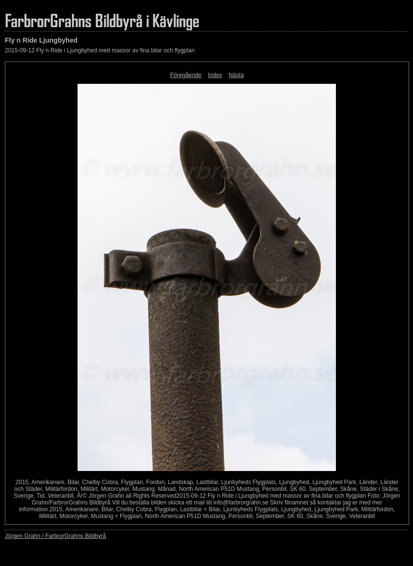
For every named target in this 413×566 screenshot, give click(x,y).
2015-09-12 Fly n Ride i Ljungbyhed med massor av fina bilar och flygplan (100, 50)
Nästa (236, 75)
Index (215, 75)
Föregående (186, 75)
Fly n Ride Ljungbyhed (41, 40)
